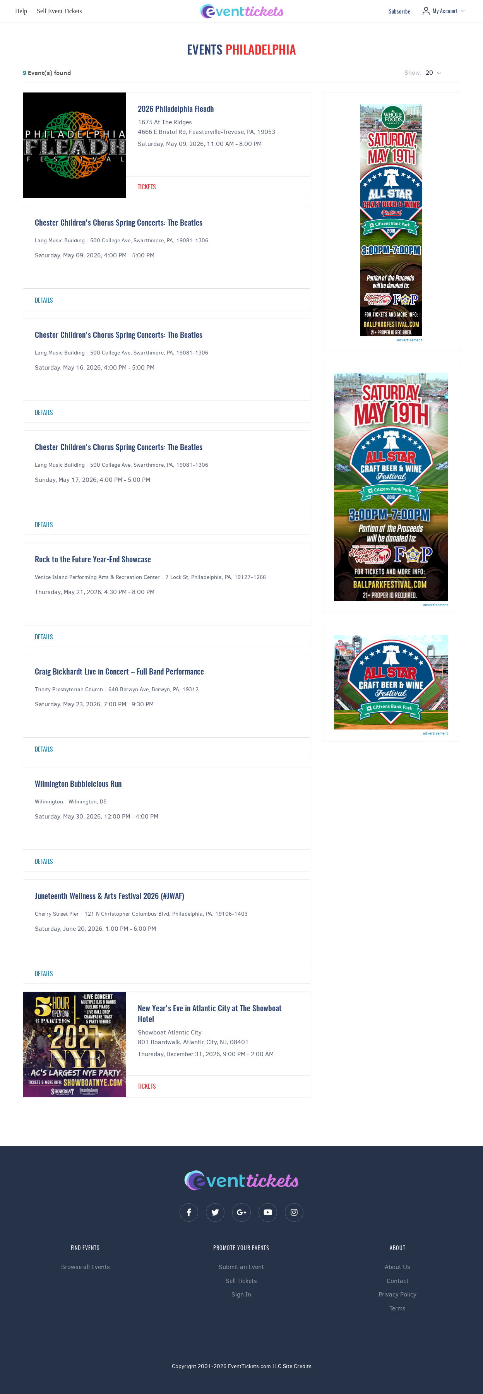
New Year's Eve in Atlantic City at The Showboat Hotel (210, 1014)
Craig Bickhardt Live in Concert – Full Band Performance (119, 672)
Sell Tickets (241, 1281)
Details (44, 301)
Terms (397, 1308)
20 (430, 73)
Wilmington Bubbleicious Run (78, 784)
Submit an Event (241, 1267)
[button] (20, 11)
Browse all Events (85, 1267)
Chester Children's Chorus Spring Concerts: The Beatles (118, 223)
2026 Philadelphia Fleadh (176, 109)
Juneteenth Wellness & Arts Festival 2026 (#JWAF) (109, 897)
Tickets (147, 187)
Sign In (241, 1294)
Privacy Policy (397, 1294)
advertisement (409, 340)
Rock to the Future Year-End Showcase (93, 560)
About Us (397, 1267)
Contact (398, 1281)
